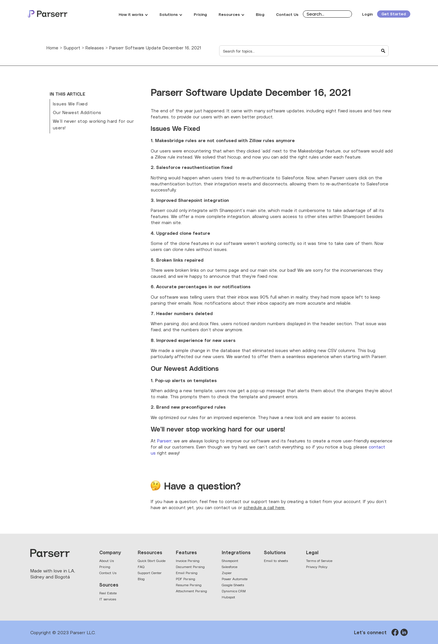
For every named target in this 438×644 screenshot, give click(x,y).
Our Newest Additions (77, 112)
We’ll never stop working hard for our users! (93, 124)
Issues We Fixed (70, 104)
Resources (231, 14)
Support (72, 48)
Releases (94, 48)
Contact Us (287, 14)
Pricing (200, 14)
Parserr (164, 441)
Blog (260, 14)
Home (52, 48)
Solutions (170, 14)
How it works (133, 14)
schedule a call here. (264, 507)
